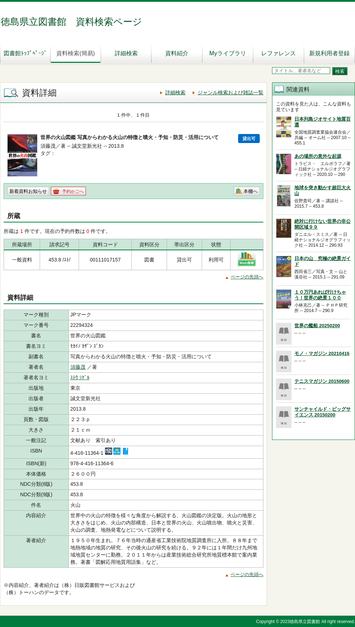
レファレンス (278, 53)
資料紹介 (176, 53)
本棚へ (251, 191)
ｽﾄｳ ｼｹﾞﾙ (79, 377)
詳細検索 (126, 53)
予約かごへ (73, 191)
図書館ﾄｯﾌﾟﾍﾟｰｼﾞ (25, 53)
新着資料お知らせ (28, 191)
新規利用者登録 (329, 53)
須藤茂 (78, 367)
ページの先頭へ (247, 277)
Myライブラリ (227, 53)
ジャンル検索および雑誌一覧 (230, 92)
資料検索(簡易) (75, 53)
